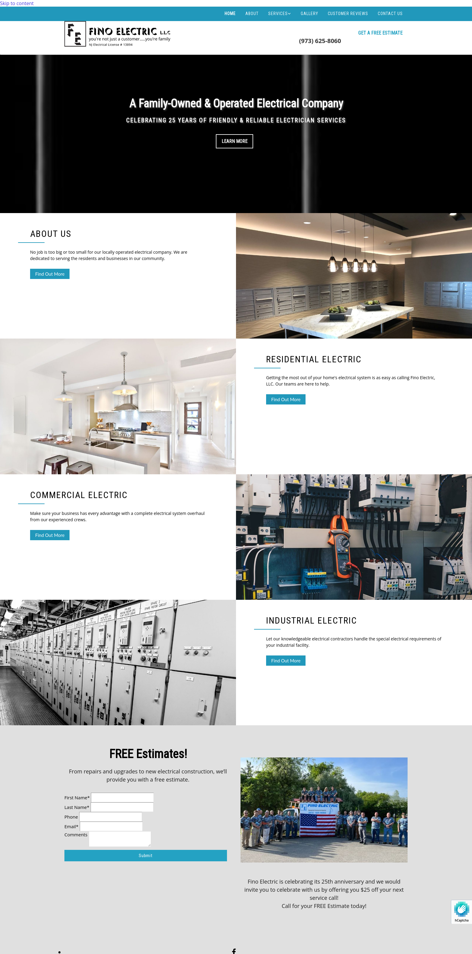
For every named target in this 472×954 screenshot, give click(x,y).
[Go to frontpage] (118, 45)
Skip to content (17, 3)
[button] (380, 33)
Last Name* (76, 807)
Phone (71, 817)
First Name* (77, 797)
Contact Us (390, 13)
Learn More (234, 141)
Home (230, 13)
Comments (75, 835)
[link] (279, 13)
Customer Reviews (348, 13)
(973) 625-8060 (320, 41)
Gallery (309, 13)
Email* (71, 826)
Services (278, 13)
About (252, 13)
